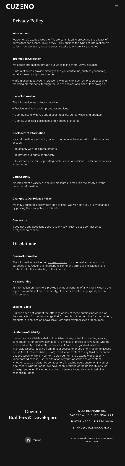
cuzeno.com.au (57, 262)
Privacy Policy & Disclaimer (100, 438)
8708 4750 (81, 421)
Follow (37, 440)
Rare (96, 441)
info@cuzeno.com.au (25, 230)
